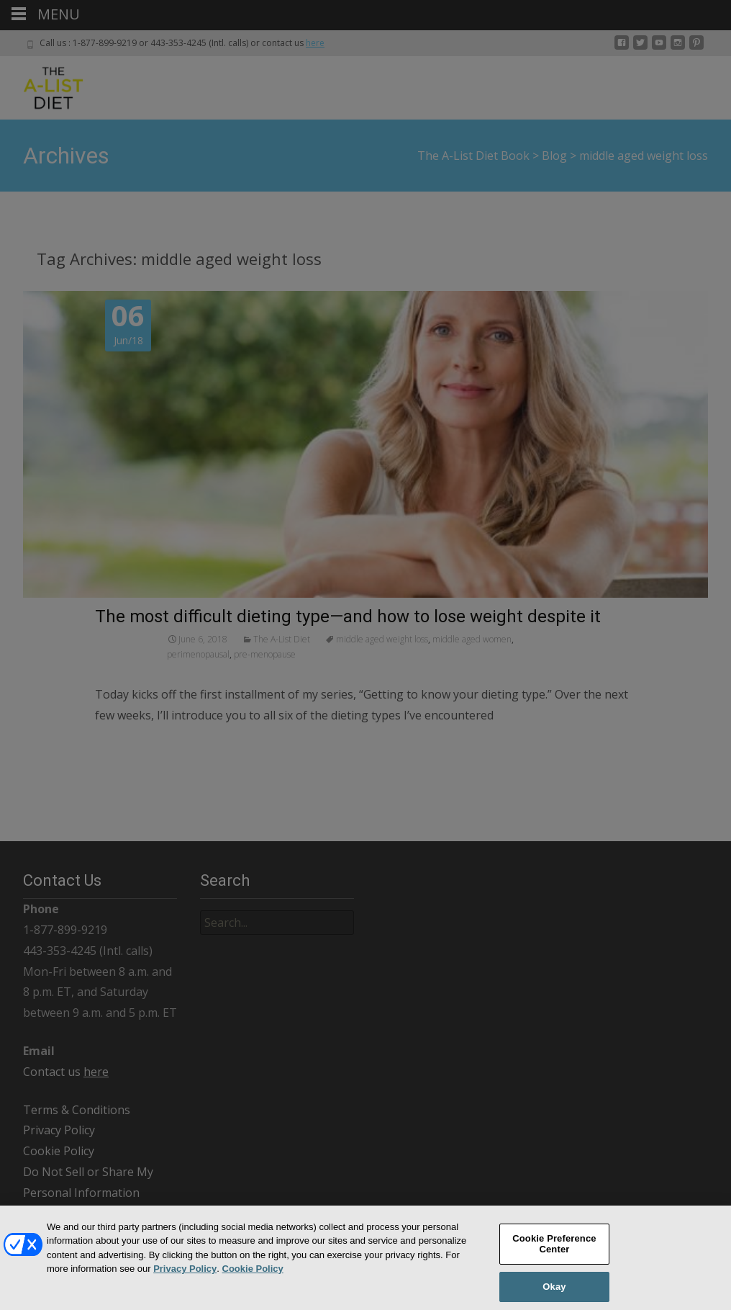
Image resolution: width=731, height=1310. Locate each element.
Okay (554, 1293)
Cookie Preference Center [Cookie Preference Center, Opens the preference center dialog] (554, 1250)
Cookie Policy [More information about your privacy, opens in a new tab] (252, 1275)
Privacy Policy (185, 1275)
